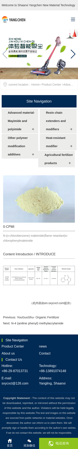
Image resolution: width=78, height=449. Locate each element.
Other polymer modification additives (18, 146)
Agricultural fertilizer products (59, 159)
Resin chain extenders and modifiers (56, 121)
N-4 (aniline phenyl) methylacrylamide (37, 323)
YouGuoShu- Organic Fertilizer (38, 317)
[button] (73, 54)
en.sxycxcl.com (54, 303)
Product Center (51, 84)
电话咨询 (58, 443)
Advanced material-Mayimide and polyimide (21, 121)
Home (35, 84)
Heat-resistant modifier (55, 142)
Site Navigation (39, 101)
